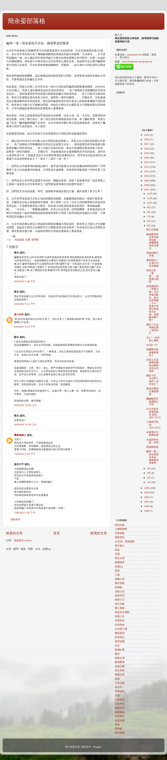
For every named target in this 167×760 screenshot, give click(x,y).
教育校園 (120, 641)
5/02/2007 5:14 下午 (24, 304)
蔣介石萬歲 (152, 229)
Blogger (97, 747)
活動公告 (120, 591)
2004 (147, 497)
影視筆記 (120, 637)
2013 (147, 162)
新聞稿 (35, 239)
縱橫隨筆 (120, 562)
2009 (147, 180)
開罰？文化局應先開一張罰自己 (152, 328)
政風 (117, 678)
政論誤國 (120, 666)
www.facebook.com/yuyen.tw (137, 61)
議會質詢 (120, 537)
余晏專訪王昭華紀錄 (152, 433)
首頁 (56, 533)
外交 (117, 645)
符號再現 (120, 620)
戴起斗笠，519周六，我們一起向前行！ (153, 379)
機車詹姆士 (20, 435)
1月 (149, 482)
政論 (117, 550)
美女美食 (120, 670)
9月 (149, 207)
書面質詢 (120, 633)
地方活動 (120, 604)
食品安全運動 (122, 612)
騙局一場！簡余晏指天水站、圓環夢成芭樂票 (152, 457)
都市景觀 (120, 583)
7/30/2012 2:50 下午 (24, 512)
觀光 (117, 654)
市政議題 (19, 239)
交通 (27, 239)
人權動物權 (121, 529)
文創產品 (120, 699)
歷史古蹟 (120, 558)
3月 (149, 473)
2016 (147, 148)
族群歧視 (120, 595)
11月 (150, 198)
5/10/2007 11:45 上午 (25, 424)
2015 (147, 153)
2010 (147, 176)
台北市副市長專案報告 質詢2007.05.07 (153, 413)
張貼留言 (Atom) (22, 540)
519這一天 (152, 345)
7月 (149, 216)
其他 (117, 695)
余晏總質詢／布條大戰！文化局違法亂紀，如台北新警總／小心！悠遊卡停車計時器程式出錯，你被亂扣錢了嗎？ (152, 303)
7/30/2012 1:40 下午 (24, 454)
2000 (147, 506)
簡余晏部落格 (26, 20)
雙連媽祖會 (152, 447)
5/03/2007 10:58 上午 (25, 405)
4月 (149, 468)
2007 (147, 189)
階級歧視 (120, 708)
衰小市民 (19, 314)
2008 (147, 185)
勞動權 (118, 728)
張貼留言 (15, 519)
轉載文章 (120, 674)
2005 (147, 492)
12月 (150, 193)
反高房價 (120, 720)
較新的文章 (14, 533)
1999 (147, 511)
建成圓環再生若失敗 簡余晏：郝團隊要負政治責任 (152, 241)
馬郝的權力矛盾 (152, 254)
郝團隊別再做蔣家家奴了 (152, 352)
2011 (147, 171)
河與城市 (120, 716)
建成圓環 (120, 662)
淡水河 (118, 687)
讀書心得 (120, 579)
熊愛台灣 (120, 658)
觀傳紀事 (120, 649)
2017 (147, 144)
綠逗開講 (120, 733)
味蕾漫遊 (120, 691)
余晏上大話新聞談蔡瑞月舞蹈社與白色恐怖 (152, 365)
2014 (147, 157)
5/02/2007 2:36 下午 (24, 281)
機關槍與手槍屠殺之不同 (152, 402)
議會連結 (120, 712)
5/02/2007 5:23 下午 (24, 326)
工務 (117, 575)
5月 (149, 225)
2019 (147, 135)
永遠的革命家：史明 (152, 441)
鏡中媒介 (120, 545)
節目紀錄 (120, 525)
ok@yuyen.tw (134, 54)
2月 (149, 477)
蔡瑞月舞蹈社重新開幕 (152, 391)
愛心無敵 (120, 608)
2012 (147, 167)
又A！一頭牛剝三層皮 (153, 339)
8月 (149, 212)
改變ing (119, 566)
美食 (117, 724)
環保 (117, 570)
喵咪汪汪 (120, 599)
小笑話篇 (120, 683)
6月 (149, 221)
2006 (147, 488)
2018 (147, 139)
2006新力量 (121, 629)
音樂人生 (120, 616)
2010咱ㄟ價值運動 (125, 541)
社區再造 (120, 703)
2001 (147, 501)
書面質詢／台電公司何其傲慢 (152, 263)
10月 (150, 203)
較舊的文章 (98, 533)
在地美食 (120, 624)
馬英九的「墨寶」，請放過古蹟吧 (152, 276)
